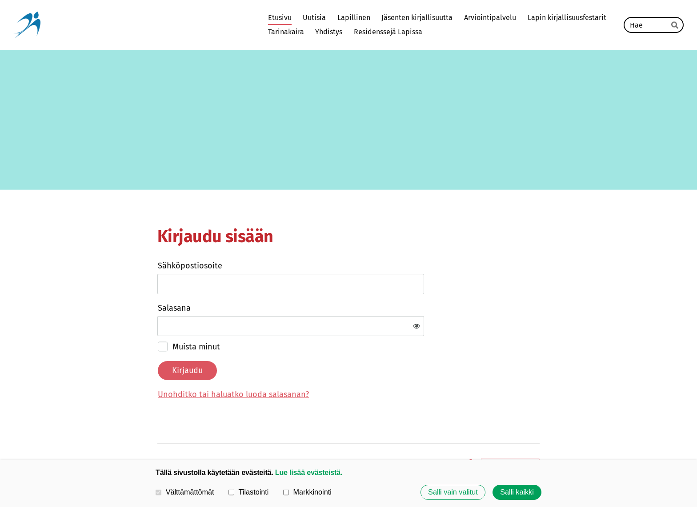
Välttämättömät (185, 492)
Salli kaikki (517, 492)
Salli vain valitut (453, 492)
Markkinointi (307, 492)
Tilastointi (248, 492)
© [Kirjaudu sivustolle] (161, 435)
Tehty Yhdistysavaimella (510, 435)
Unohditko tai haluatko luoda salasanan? (329, 365)
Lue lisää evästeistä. (308, 472)
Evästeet (444, 435)
